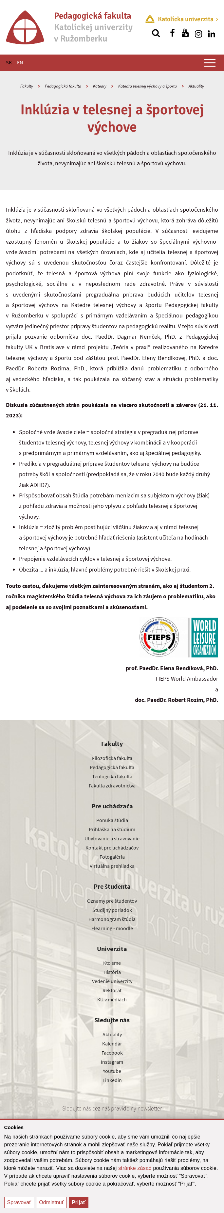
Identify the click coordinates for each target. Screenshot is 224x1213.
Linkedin (112, 1080)
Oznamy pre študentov (112, 901)
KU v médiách (112, 999)
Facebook (112, 1052)
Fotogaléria (112, 856)
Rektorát (112, 990)
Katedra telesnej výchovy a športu (147, 86)
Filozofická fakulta (112, 758)
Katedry (99, 86)
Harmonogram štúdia (112, 919)
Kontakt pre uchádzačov (112, 847)
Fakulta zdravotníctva (112, 785)
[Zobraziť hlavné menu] (210, 63)
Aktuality (196, 86)
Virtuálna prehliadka (112, 866)
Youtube (112, 1071)
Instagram (112, 1062)
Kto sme (112, 963)
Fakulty (26, 86)
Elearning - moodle (112, 928)
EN (20, 62)
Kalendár (112, 1043)
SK (9, 62)
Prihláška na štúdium (112, 829)
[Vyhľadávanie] (155, 33)
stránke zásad (135, 1168)
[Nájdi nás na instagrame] (198, 33)
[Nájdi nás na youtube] (185, 33)
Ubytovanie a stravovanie (112, 838)
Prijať (78, 1202)
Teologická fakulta (112, 776)
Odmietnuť (51, 1202)
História (112, 972)
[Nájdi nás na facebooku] (172, 33)
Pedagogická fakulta (63, 86)
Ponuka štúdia (112, 820)
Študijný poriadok (112, 910)
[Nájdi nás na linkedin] (211, 33)
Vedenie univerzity (112, 981)
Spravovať (19, 1202)
